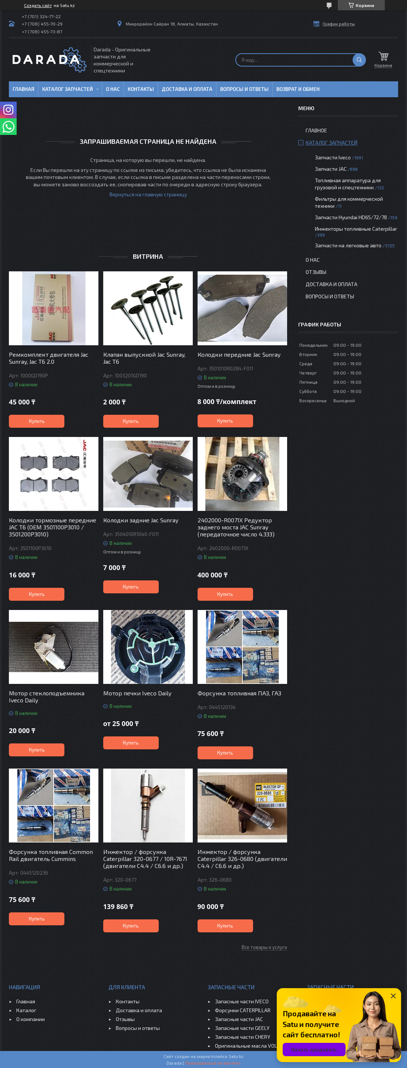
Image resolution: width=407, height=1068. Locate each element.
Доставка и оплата (187, 89)
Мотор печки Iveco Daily (137, 692)
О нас (113, 89)
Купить (37, 421)
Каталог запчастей (67, 89)
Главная (23, 89)
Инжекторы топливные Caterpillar (356, 229)
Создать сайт (38, 5)
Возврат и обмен (298, 89)
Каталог (26, 1010)
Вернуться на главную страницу (148, 194)
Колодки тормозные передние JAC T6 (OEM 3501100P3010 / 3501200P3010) (52, 527)
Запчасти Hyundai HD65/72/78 (351, 217)
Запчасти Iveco (333, 157)
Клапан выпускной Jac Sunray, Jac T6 (144, 358)
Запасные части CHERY (242, 1037)
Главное (316, 130)
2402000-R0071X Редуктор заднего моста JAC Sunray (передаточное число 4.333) (236, 527)
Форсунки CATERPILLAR (242, 1010)
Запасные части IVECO (242, 1001)
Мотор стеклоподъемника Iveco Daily (46, 696)
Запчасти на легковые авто (348, 245)
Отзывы (316, 272)
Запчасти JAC (331, 169)
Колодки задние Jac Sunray (140, 519)
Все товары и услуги (264, 947)
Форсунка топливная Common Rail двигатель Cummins (51, 855)
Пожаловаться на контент (212, 1062)
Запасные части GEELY (242, 1028)
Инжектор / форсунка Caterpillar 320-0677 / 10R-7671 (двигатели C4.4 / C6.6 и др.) (145, 858)
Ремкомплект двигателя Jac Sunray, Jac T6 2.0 (48, 358)
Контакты (141, 89)
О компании (30, 1019)
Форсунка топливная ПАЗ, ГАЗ (239, 692)
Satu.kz (236, 1056)
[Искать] (359, 60)
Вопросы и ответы (244, 89)
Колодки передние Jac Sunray (239, 354)
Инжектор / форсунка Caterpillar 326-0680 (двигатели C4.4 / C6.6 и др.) (242, 858)
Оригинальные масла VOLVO (249, 1045)
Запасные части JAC (239, 1019)
